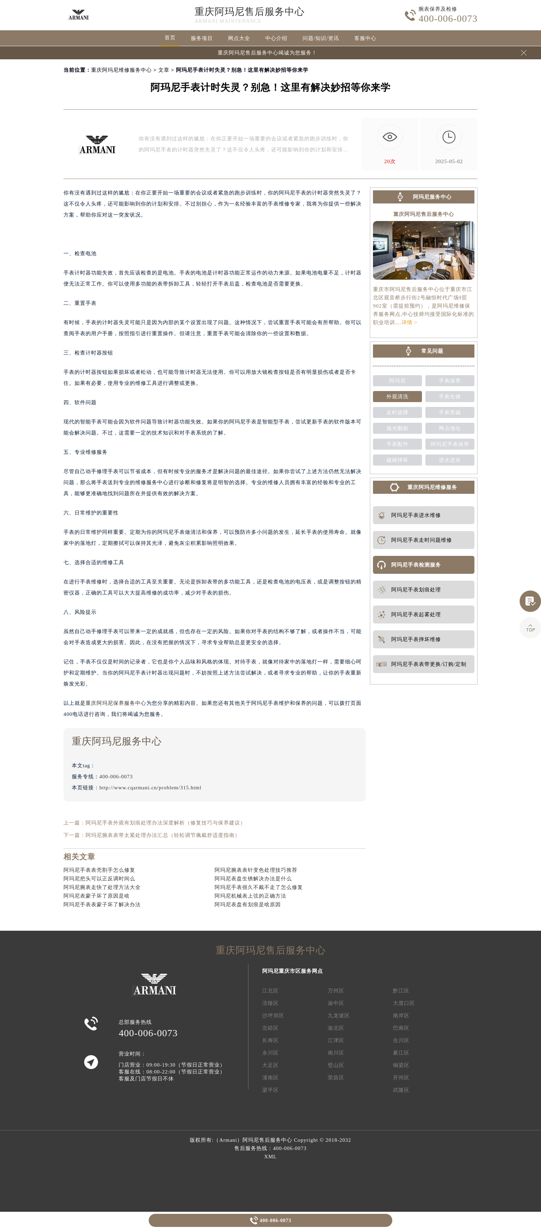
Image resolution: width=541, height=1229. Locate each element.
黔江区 (401, 990)
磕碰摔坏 (397, 460)
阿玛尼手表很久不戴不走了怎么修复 (259, 887)
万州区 (336, 990)
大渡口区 (404, 1003)
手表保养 (450, 380)
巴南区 (401, 1028)
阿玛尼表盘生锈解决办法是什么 (253, 878)
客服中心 (365, 38)
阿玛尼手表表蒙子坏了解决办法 (102, 904)
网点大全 (239, 38)
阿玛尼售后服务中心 (267, 1140)
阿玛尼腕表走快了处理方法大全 (102, 887)
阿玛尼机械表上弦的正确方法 (250, 896)
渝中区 (336, 1003)
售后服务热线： (270, 1148)
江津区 (336, 1040)
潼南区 (270, 1077)
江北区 (270, 990)
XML (270, 1156)
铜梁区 (401, 1065)
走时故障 (397, 412)
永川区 (270, 1053)
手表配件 (397, 444)
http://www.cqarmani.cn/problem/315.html (150, 787)
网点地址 (450, 428)
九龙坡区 (339, 1015)
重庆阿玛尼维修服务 (432, 487)
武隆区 (401, 1090)
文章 (163, 70)
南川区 (336, 1053)
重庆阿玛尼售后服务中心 (250, 11)
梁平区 (270, 1090)
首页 (170, 37)
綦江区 (401, 1053)
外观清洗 (397, 396)
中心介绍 (276, 38)
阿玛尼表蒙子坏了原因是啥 (96, 896)
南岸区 (401, 1015)
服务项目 (202, 38)
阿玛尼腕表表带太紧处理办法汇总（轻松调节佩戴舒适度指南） (163, 835)
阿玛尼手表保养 (450, 444)
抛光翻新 (397, 428)
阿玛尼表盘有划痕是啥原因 (248, 904)
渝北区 (336, 1028)
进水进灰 (450, 460)
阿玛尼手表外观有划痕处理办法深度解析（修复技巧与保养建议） (166, 823)
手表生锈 (450, 396)
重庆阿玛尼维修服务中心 (121, 70)
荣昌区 (336, 1077)
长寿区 (270, 1040)
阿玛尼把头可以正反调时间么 (99, 878)
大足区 (270, 1065)
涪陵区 (270, 1003)
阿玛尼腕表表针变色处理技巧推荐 (256, 870)
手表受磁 (450, 412)
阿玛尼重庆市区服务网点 (292, 971)
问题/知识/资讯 (321, 38)
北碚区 (270, 1028)
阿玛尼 (397, 380)
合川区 (401, 1040)
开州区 (401, 1077)
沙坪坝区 (273, 1015)
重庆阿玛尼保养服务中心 (116, 703)
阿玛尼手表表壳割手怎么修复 (99, 870)
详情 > (409, 322)
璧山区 (336, 1065)
